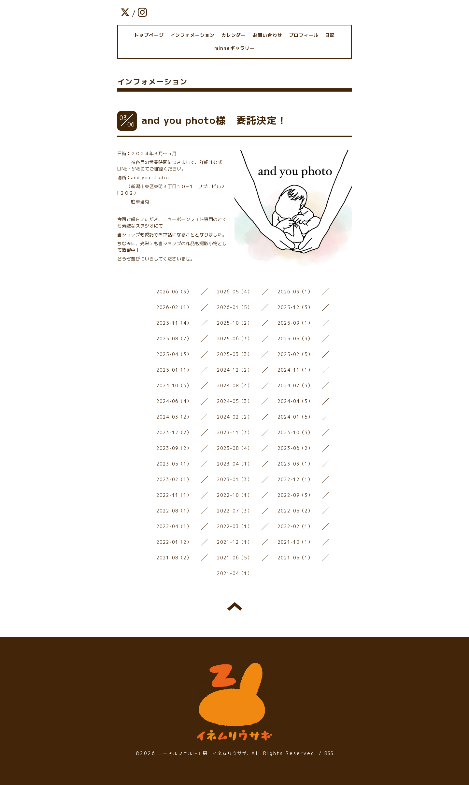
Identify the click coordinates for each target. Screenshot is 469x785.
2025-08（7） (174, 338)
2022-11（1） (174, 495)
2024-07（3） (295, 385)
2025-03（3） (234, 354)
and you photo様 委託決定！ (214, 120)
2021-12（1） (234, 542)
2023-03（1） (295, 464)
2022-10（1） (234, 495)
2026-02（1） (174, 307)
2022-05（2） (295, 511)
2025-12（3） (295, 307)
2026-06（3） (174, 292)
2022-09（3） (295, 495)
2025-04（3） (174, 354)
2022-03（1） (234, 526)
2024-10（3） (174, 385)
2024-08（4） (234, 385)
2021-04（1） (234, 573)
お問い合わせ (267, 35)
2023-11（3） (234, 432)
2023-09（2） (174, 448)
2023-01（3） (234, 479)
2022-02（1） (295, 526)
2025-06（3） (234, 338)
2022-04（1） (174, 526)
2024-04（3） (295, 401)
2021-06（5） (234, 558)
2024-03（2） (174, 417)
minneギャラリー (234, 48)
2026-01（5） (234, 307)
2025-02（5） (295, 354)
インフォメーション (192, 35)
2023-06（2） (295, 448)
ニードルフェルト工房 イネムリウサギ (202, 753)
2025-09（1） (295, 323)
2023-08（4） (234, 448)
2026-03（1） (295, 292)
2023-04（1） (234, 464)
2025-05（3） (295, 338)
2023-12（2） (174, 432)
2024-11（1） (295, 370)
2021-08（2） (174, 558)
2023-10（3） (295, 432)
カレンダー (233, 35)
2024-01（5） (295, 417)
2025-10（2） (234, 323)
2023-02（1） (174, 479)
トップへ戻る (234, 606)
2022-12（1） (295, 479)
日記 (330, 35)
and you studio (150, 177)
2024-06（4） (174, 401)
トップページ (149, 35)
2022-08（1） (174, 511)
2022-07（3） (234, 511)
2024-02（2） (234, 417)
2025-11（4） (174, 323)
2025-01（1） (174, 370)
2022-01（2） (174, 542)
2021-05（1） (295, 558)
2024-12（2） (234, 370)
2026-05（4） (234, 292)
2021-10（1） (295, 542)
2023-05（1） (174, 464)
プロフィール (304, 35)
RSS (329, 753)
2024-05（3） (234, 401)
